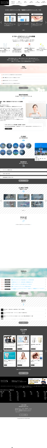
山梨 (18, 423)
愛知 (18, 427)
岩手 (1, 422)
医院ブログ (44, 414)
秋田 (1, 423)
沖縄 (45, 427)
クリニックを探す (23, 443)
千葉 (44, 186)
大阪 (24, 422)
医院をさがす (31, 2)
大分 (45, 424)
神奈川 (39, 188)
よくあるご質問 (37, 2)
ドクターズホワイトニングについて (6, 414)
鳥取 (31, 421)
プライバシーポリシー (29, 415)
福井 (18, 422)
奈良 (24, 424)
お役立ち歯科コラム (44, 2)
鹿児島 (45, 426)
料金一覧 (25, 2)
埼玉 (42, 186)
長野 (18, 424)
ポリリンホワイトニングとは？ (19, 2)
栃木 (38, 186)
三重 (18, 428)
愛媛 (38, 423)
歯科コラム (40, 414)
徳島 (38, 421)
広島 (31, 422)
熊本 (45, 423)
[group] (9, 225)
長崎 (45, 422)
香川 (38, 422)
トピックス (19, 415)
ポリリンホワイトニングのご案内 (17, 414)
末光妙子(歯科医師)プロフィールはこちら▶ (40, 142)
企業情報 (23, 415)
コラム (16, 415)
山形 (1, 424)
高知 (38, 424)
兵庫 (24, 423)
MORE (24, 112)
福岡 (45, 421)
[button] (21, 21)
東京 (36, 188)
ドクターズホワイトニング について (13, 2)
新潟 (18, 421)
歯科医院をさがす (29, 414)
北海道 (2, 421)
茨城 (36, 186)
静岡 (18, 426)
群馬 (40, 186)
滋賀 (24, 421)
